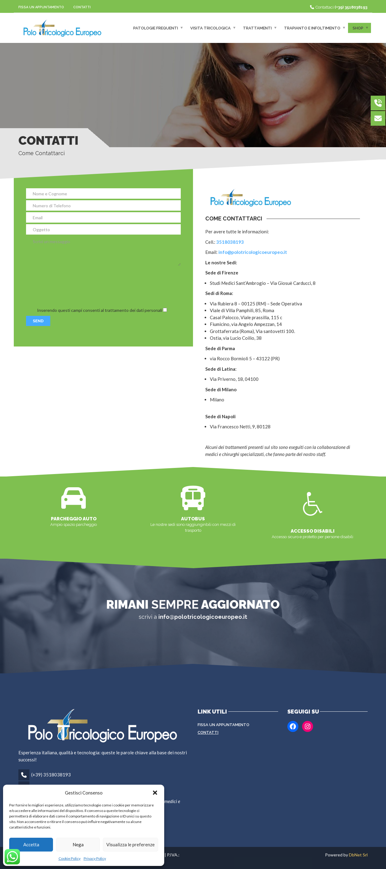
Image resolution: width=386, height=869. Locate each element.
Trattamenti (257, 27)
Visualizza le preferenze (130, 844)
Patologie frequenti (155, 27)
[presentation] (72, 286)
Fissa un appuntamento (41, 7)
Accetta (31, 844)
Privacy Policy (95, 858)
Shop (358, 27)
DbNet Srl (358, 854)
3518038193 (230, 242)
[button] (155, 793)
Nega (78, 844)
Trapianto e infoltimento (312, 27)
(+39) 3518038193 (51, 774)
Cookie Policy (70, 858)
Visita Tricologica (210, 27)
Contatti (82, 7)
